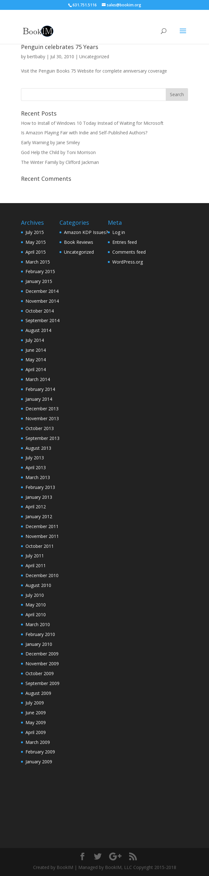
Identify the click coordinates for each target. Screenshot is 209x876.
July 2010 (34, 595)
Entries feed (124, 242)
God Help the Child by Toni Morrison (58, 152)
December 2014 (42, 291)
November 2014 (42, 301)
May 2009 (35, 722)
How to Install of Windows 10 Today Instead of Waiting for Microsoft (92, 123)
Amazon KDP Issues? (86, 232)
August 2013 (38, 448)
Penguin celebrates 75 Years (59, 47)
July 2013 (34, 458)
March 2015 (37, 262)
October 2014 (39, 311)
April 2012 (35, 507)
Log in (118, 232)
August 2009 (38, 693)
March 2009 (37, 742)
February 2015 (40, 271)
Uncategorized (94, 56)
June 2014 (35, 350)
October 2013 (39, 428)
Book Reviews (78, 242)
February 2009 (40, 752)
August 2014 (38, 330)
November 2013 (42, 418)
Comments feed (129, 252)
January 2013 (38, 497)
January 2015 (38, 281)
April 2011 (35, 565)
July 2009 (34, 703)
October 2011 (39, 546)
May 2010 (35, 605)
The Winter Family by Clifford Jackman (60, 162)
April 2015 (35, 252)
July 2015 (34, 232)
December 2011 (42, 526)
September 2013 (42, 438)
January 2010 (38, 644)
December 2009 (42, 654)
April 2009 (35, 732)
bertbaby (36, 56)
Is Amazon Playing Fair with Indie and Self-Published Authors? (84, 133)
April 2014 (35, 369)
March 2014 (37, 379)
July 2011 (34, 556)
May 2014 (35, 360)
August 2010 (38, 585)
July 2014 (34, 340)
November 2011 (42, 536)
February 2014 (40, 389)
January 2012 (38, 516)
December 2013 (42, 409)
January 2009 (38, 762)
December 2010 (42, 575)
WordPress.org (127, 262)
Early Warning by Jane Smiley (50, 142)
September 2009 (42, 683)
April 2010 (35, 614)
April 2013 (35, 467)
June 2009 (35, 713)
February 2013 (40, 487)
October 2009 (39, 673)
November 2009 (42, 664)
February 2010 (40, 634)
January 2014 (38, 399)
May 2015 (35, 242)
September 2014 (42, 320)
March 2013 (37, 477)
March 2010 (37, 624)
